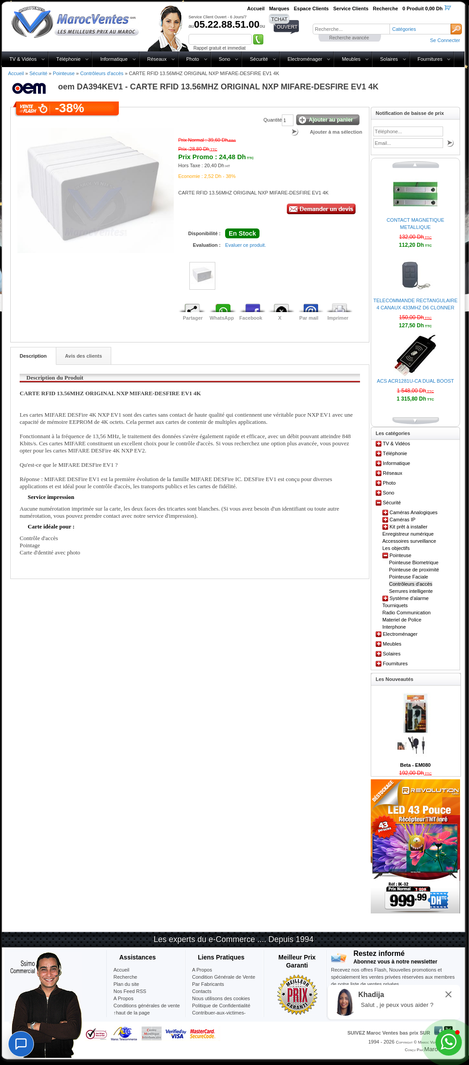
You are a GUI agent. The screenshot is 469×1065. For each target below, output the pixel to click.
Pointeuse (64, 73)
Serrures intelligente (411, 591)
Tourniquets (395, 605)
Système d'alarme (409, 598)
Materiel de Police (401, 619)
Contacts (201, 991)
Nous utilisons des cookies (221, 998)
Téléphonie (68, 59)
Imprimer (337, 318)
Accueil (16, 73)
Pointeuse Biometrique (414, 562)
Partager (193, 318)
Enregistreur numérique (408, 534)
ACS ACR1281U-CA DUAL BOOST (415, 381)
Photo (192, 59)
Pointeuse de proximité (414, 569)
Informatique (113, 59)
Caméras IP (402, 519)
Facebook (250, 318)
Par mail (308, 318)
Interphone (394, 627)
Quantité (273, 120)
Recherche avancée (349, 37)
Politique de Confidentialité (221, 1005)
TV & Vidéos (23, 59)
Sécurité (259, 59)
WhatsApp (221, 318)
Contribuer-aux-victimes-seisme (219, 1016)
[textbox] (351, 29)
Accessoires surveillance (409, 541)
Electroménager (305, 59)
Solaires (389, 59)
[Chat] (21, 1044)
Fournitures (430, 59)
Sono (224, 59)
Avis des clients (83, 356)
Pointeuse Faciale (408, 576)
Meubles (351, 59)
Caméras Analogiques (413, 512)
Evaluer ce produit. (245, 245)
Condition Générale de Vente (223, 977)
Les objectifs (396, 548)
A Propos (202, 969)
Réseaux (157, 59)
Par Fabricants (208, 984)
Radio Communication (406, 612)
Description (33, 356)
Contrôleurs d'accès (101, 73)
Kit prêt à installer (408, 526)
